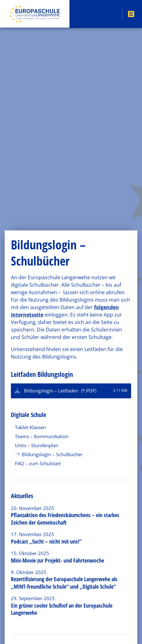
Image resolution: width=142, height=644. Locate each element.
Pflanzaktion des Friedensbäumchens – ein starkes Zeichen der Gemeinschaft (65, 518)
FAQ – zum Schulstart (38, 463)
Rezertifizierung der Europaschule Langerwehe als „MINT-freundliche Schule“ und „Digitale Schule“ (64, 582)
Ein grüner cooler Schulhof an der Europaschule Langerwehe (61, 609)
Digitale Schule (28, 414)
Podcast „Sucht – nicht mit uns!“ (46, 541)
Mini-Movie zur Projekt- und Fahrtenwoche (57, 560)
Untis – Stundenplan (36, 445)
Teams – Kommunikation (42, 436)
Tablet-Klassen (30, 427)
